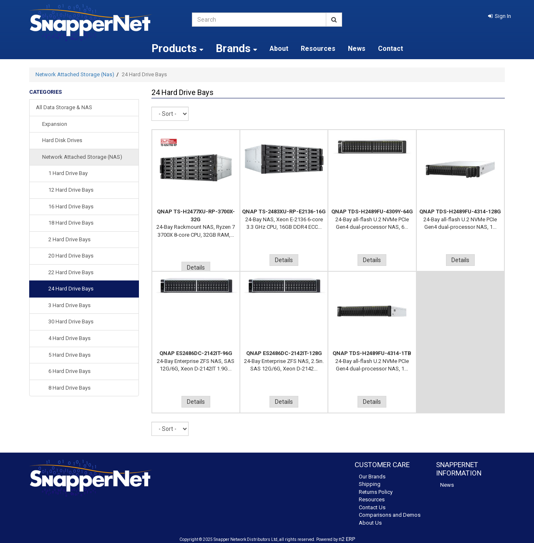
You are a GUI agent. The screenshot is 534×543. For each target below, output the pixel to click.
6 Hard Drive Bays (69, 371)
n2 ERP (347, 539)
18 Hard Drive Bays (70, 223)
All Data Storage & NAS (64, 107)
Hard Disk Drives (62, 140)
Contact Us (372, 507)
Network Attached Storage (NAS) (82, 157)
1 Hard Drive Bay (68, 173)
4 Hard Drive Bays (69, 338)
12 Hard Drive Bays (70, 190)
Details (196, 267)
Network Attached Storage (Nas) (74, 74)
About (279, 49)
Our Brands (372, 476)
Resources (318, 49)
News (356, 49)
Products (177, 48)
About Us (370, 523)
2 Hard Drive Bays (69, 239)
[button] (499, 16)
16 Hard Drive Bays (70, 206)
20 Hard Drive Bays (70, 256)
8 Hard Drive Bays (69, 388)
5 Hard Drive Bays (69, 355)
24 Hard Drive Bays (70, 288)
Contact (390, 49)
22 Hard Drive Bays (70, 272)
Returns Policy (376, 492)
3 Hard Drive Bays (69, 305)
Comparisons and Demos (390, 515)
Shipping (369, 484)
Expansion (54, 124)
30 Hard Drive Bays (70, 321)
